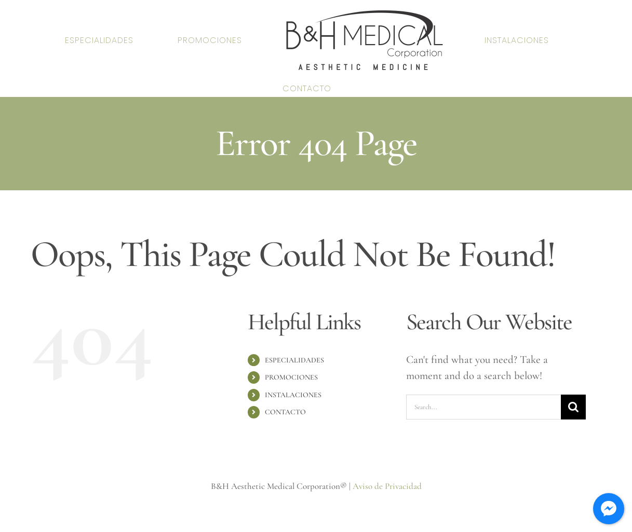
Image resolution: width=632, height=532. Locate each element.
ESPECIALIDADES (294, 360)
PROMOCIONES (291, 377)
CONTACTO (285, 412)
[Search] (573, 407)
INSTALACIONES (293, 394)
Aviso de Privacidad (387, 486)
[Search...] (483, 407)
